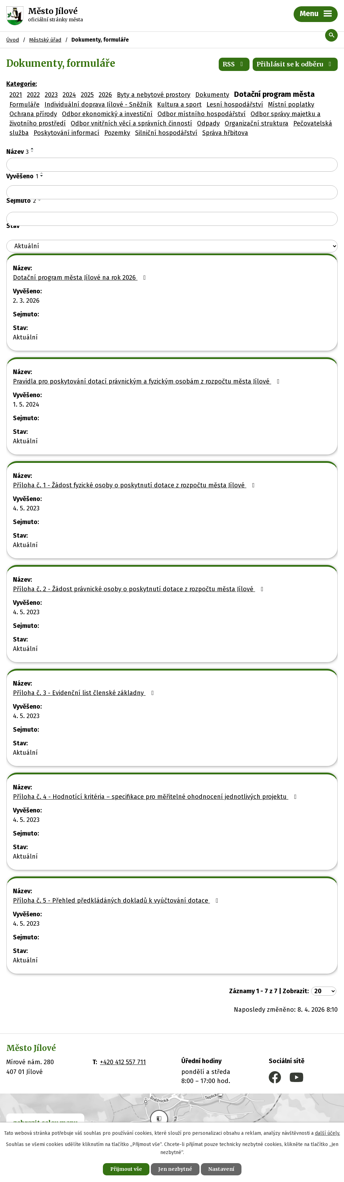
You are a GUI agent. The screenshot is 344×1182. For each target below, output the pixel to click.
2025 (87, 95)
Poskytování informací (66, 133)
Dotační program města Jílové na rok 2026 (81, 277)
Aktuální (25, 337)
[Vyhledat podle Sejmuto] (172, 219)
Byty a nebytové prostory (153, 95)
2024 (69, 95)
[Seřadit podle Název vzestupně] (32, 148)
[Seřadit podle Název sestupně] (32, 151)
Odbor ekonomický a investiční (107, 114)
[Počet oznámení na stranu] (323, 991)
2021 (15, 95)
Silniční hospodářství (166, 133)
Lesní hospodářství (234, 104)
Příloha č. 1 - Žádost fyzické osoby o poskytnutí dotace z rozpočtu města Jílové (135, 485)
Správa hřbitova (225, 133)
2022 (33, 95)
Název (17, 152)
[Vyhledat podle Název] (172, 165)
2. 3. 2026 (26, 301)
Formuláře (24, 104)
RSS (234, 64)
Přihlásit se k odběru (295, 64)
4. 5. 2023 (26, 508)
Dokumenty (212, 95)
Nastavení (221, 1169)
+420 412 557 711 (123, 1062)
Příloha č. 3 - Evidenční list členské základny (85, 693)
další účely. (327, 1133)
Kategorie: (21, 84)
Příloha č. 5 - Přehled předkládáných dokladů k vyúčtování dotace (117, 900)
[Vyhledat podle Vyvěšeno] (172, 192)
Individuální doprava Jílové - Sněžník (98, 104)
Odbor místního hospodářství (201, 114)
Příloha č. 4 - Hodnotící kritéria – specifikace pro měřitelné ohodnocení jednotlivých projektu (156, 797)
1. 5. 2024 (26, 404)
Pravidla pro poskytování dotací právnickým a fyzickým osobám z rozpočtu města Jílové (147, 381)
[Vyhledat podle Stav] (172, 246)
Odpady (208, 123)
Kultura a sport (179, 104)
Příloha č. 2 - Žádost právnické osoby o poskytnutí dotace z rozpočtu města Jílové (139, 589)
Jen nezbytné (175, 1169)
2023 (51, 95)
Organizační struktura (256, 123)
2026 (105, 95)
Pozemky (117, 133)
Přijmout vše (126, 1169)
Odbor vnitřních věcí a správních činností (131, 123)
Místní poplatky (291, 104)
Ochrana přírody (33, 114)
